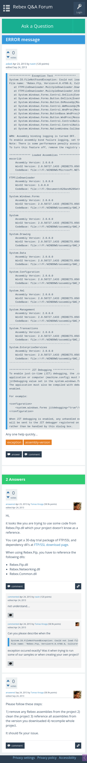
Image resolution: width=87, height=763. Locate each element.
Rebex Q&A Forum (33, 6)
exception (14, 442)
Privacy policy (46, 758)
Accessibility (67, 758)
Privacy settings (24, 758)
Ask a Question (37, 26)
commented (13, 596)
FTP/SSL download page (51, 545)
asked (9, 63)
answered (10, 504)
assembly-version (37, 442)
